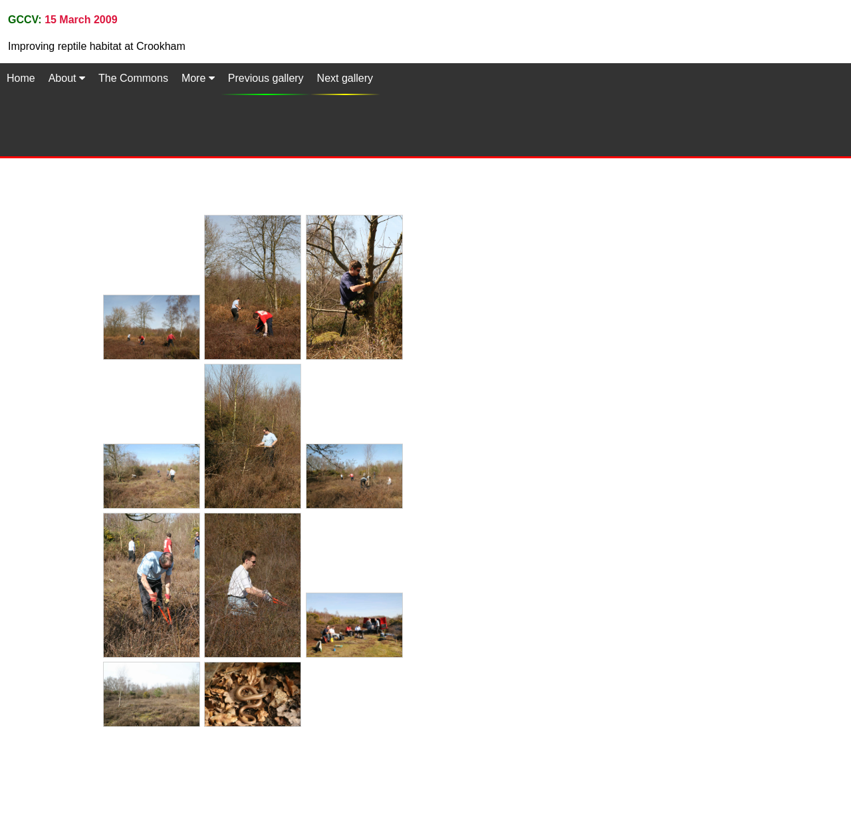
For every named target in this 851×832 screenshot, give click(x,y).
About (67, 78)
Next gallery (345, 78)
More (198, 78)
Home (21, 78)
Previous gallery (266, 78)
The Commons (133, 78)
